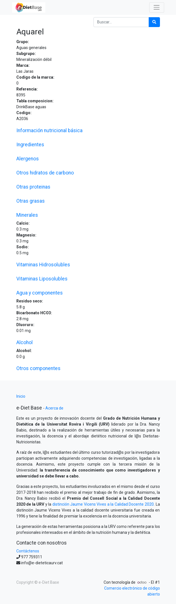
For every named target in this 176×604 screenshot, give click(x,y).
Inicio (20, 396)
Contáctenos (27, 551)
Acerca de (54, 408)
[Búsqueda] (154, 22)
